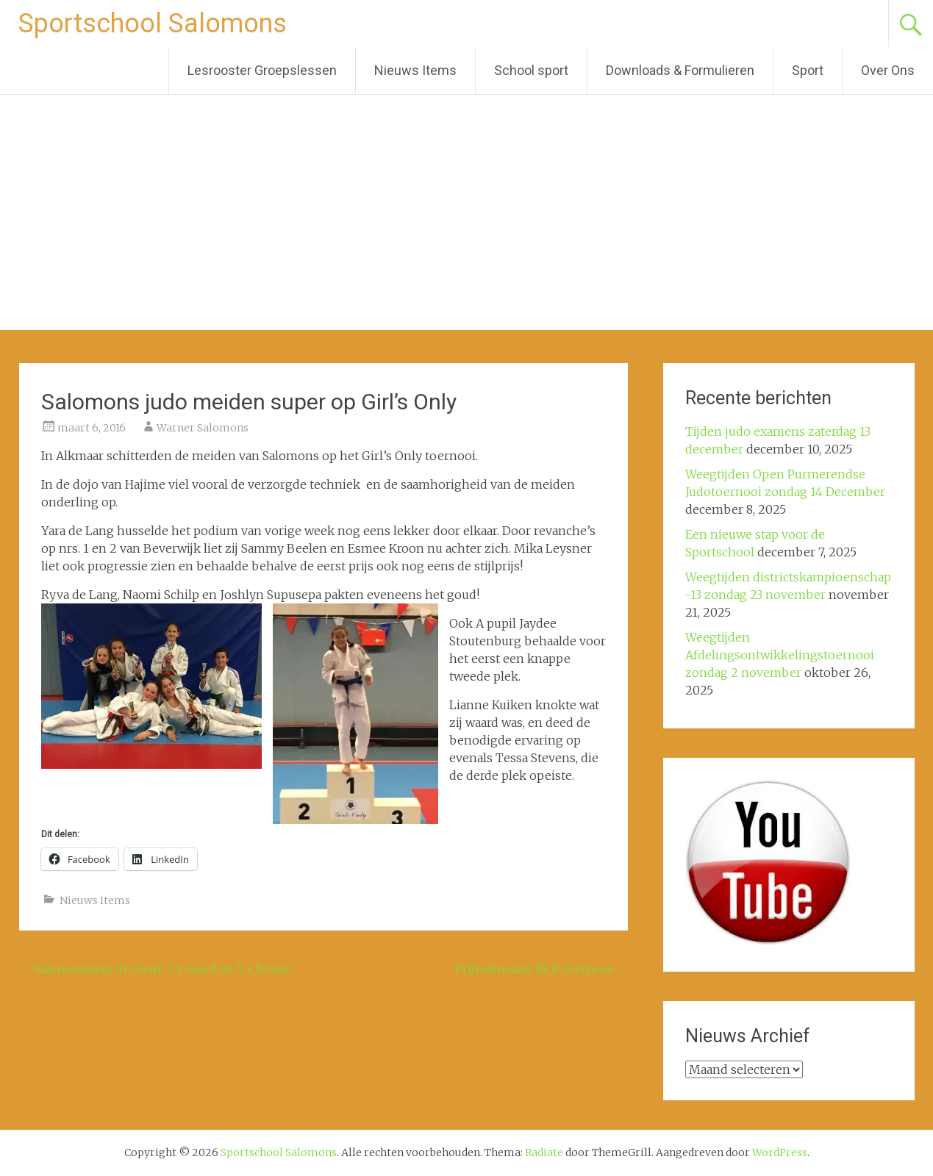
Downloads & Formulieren (680, 70)
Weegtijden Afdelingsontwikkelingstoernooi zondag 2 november (779, 655)
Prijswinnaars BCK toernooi (541, 968)
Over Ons (888, 70)
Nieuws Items (415, 70)
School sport (531, 70)
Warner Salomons (203, 427)
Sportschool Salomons (152, 23)
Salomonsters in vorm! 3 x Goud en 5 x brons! (155, 968)
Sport (807, 70)
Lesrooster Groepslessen (262, 70)
